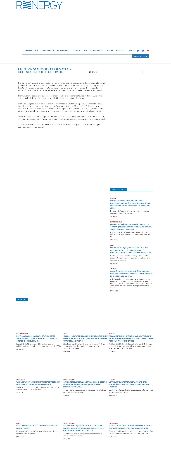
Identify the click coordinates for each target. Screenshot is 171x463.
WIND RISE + (20, 392)
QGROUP (113, 198)
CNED (112, 250)
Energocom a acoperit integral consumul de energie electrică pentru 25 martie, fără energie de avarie (131, 444)
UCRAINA (112, 392)
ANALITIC (113, 276)
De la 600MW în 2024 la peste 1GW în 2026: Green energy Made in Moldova (37, 442)
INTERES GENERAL (116, 224)
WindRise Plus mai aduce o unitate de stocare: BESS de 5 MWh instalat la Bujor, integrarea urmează (37, 397)
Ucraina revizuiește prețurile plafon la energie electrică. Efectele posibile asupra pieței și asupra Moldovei (130, 397)
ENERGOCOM (113, 439)
